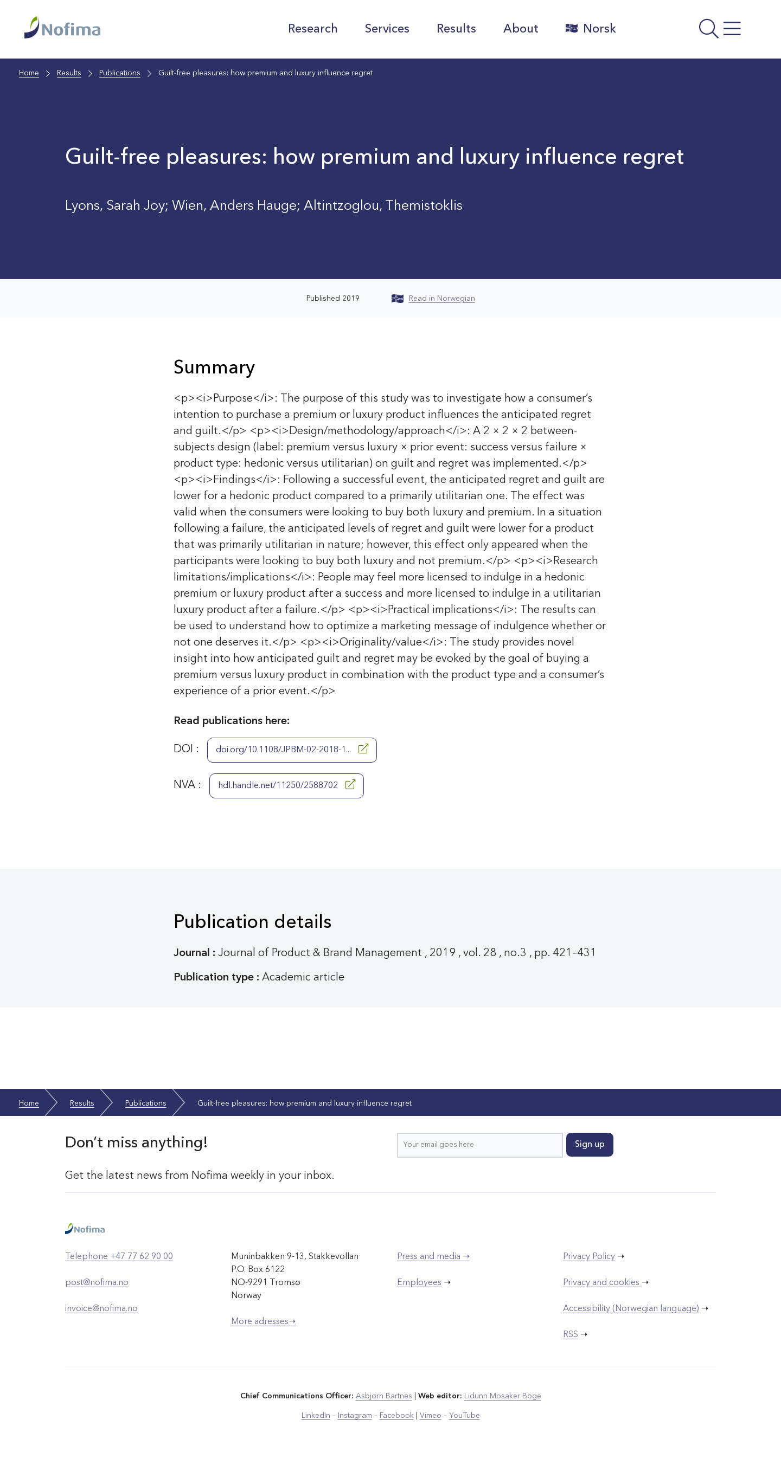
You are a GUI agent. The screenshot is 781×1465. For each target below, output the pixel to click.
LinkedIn (316, 1415)
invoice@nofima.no (101, 1309)
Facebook (397, 1415)
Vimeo (430, 1415)
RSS (570, 1335)
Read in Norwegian (433, 298)
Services (387, 29)
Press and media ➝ (433, 1257)
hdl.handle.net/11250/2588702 (286, 784)
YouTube (464, 1415)
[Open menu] (692, 32)
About (521, 29)
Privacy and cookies (602, 1283)
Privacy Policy (589, 1257)
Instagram (355, 1415)
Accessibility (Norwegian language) (631, 1309)
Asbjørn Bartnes (384, 1396)
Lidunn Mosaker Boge (502, 1396)
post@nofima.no (97, 1283)
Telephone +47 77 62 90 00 (119, 1257)
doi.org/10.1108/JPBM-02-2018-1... (292, 749)
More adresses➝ (263, 1322)
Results (456, 29)
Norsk (591, 28)
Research (313, 29)
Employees (419, 1283)
